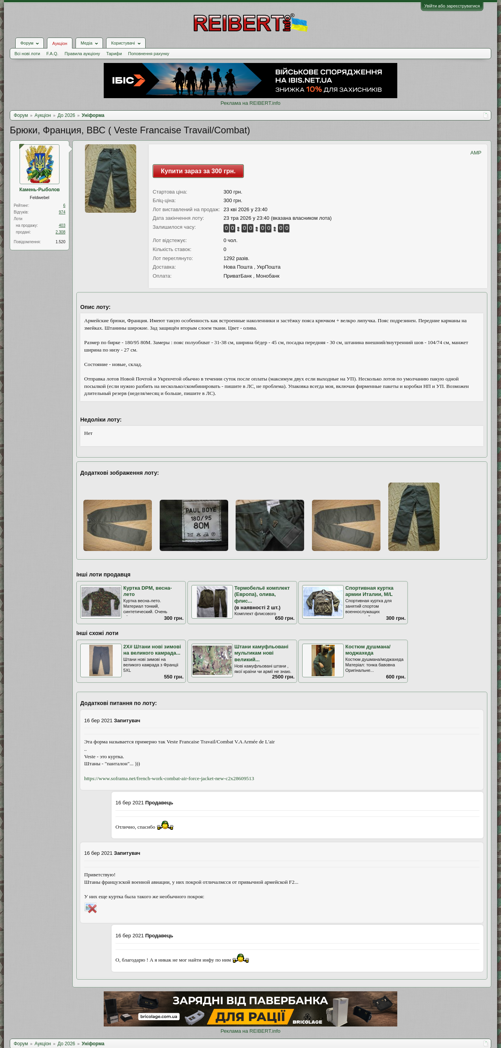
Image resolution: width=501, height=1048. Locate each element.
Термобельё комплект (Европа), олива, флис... (262, 594)
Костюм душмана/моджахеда (367, 650)
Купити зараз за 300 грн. (198, 171)
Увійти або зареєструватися (452, 6)
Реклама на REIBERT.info (250, 103)
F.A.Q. (52, 53)
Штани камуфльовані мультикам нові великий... (261, 653)
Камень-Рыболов (39, 189)
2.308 (60, 232)
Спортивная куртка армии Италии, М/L (369, 591)
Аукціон (59, 43)
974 (62, 212)
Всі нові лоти (27, 53)
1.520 (60, 242)
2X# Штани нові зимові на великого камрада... (152, 650)
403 (62, 225)
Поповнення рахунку (148, 53)
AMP (475, 153)
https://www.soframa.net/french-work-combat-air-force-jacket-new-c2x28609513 (169, 778)
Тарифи (114, 53)
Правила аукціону (82, 53)
